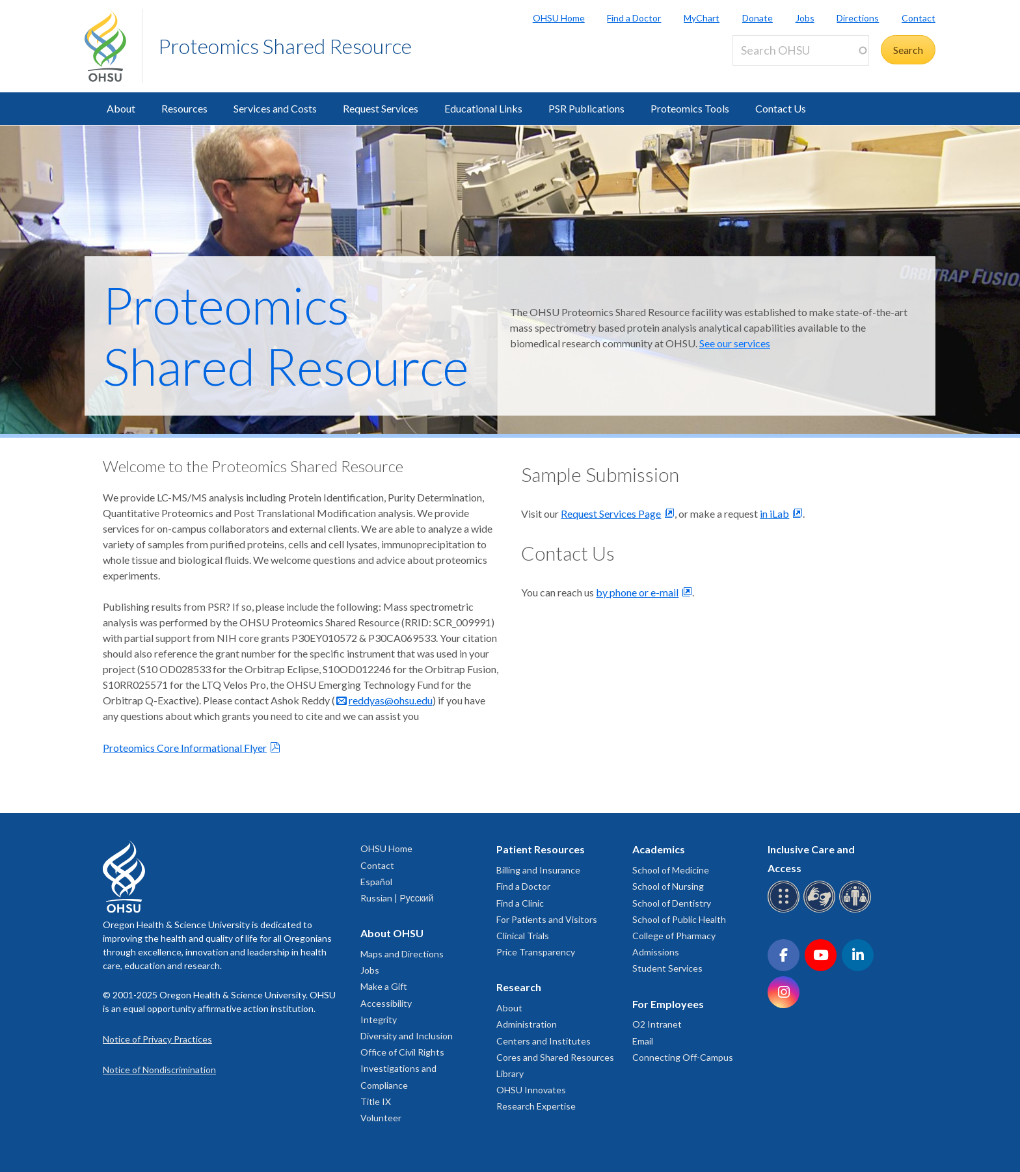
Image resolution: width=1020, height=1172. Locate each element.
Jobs (805, 17)
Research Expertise (536, 1106)
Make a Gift (383, 986)
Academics (658, 849)
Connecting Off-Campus (682, 1057)
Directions (858, 17)
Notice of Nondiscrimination (159, 1069)
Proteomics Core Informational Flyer (185, 747)
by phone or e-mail (637, 592)
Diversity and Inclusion (406, 1035)
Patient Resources (540, 849)
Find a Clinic (520, 903)
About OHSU (391, 933)
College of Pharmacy (674, 935)
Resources (184, 108)
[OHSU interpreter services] (857, 910)
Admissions (655, 951)
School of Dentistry (671, 903)
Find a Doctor (634, 17)
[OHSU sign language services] (821, 910)
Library (510, 1073)
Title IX (375, 1101)
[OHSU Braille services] (785, 910)
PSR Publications (586, 108)
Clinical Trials (522, 935)
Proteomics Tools (690, 108)
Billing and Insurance (538, 869)
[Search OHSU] (800, 50)
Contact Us (780, 108)
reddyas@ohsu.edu (391, 700)
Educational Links (483, 108)
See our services (734, 343)
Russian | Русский (396, 897)
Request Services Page (611, 513)
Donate (757, 17)
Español (376, 881)
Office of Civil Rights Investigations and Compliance (402, 1068)
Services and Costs (275, 108)
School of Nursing (668, 886)
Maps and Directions (402, 953)
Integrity (378, 1019)
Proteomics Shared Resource (285, 46)
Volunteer (380, 1117)
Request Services (380, 108)
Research (518, 987)
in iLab (774, 513)
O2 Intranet (657, 1024)
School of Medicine (670, 869)
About (121, 108)
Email (642, 1040)
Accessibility (386, 1003)
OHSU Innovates (531, 1089)
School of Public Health (679, 919)
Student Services (667, 968)
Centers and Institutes (543, 1040)
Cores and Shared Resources (555, 1057)
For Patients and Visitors (546, 919)
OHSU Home (559, 17)
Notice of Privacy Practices (157, 1039)
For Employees (668, 1004)
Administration (526, 1024)
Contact (918, 17)
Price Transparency (535, 951)
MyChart (701, 17)
